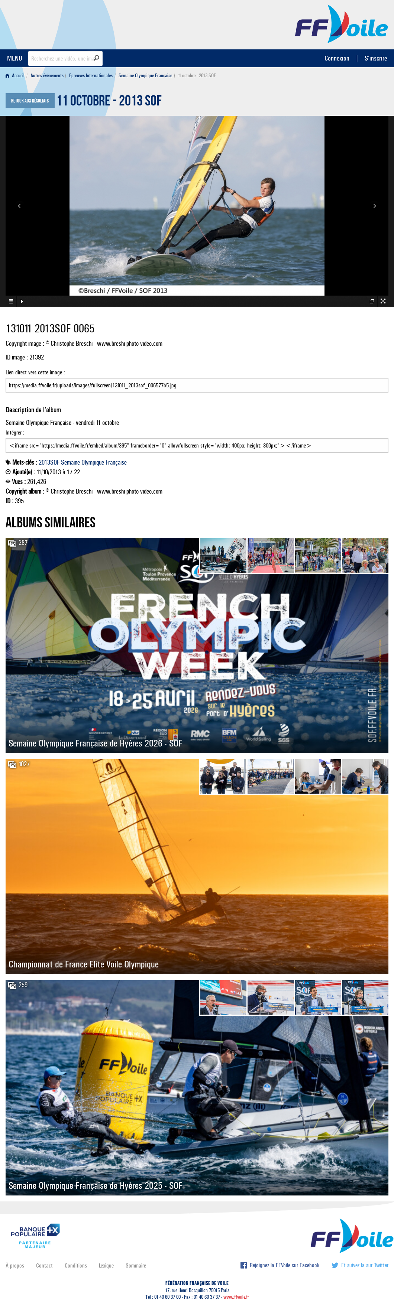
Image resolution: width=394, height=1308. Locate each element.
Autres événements (47, 75)
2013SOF (49, 462)
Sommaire (136, 1265)
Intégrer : (197, 441)
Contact (44, 1265)
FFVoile (341, 23)
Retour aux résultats (30, 101)
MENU (14, 58)
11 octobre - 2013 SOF (109, 102)
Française (116, 462)
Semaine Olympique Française (145, 75)
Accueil (15, 75)
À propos (15, 1265)
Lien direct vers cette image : (197, 381)
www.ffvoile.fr (236, 1297)
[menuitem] (17, 75)
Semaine (70, 462)
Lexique (106, 1265)
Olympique (92, 462)
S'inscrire (376, 58)
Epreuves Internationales (91, 75)
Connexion (336, 58)
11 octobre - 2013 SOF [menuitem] (197, 75)
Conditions (76, 1265)
